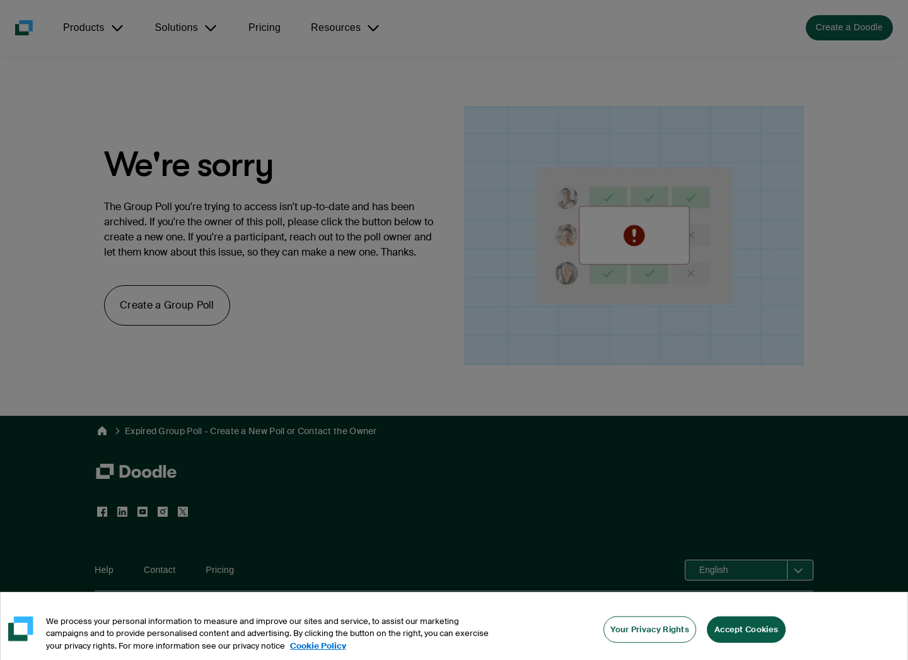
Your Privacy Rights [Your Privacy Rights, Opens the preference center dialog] (649, 636)
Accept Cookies (746, 636)
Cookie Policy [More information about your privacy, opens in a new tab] (318, 653)
